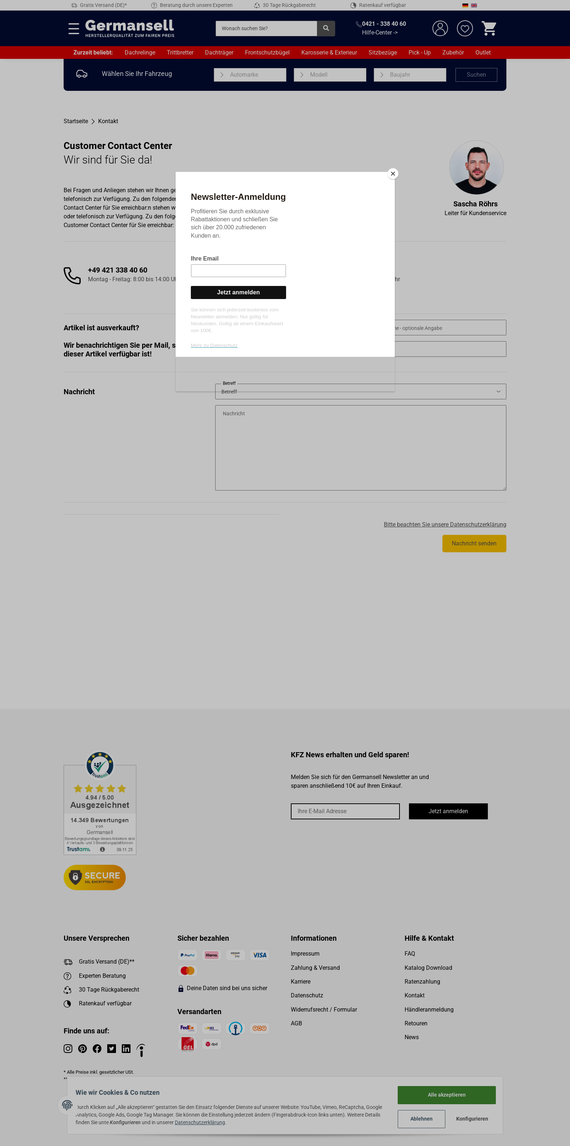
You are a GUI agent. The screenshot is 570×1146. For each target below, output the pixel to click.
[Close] (393, 173)
